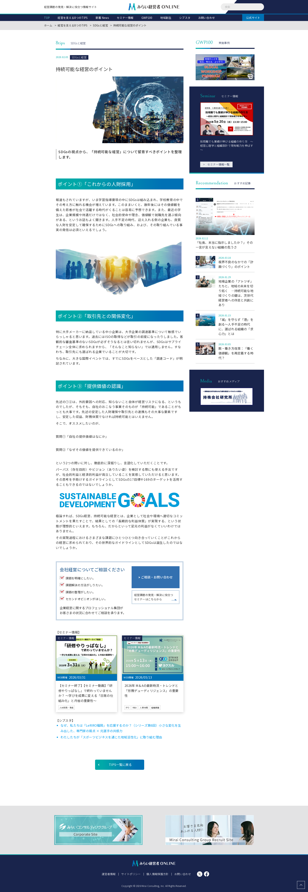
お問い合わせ (182, 874)
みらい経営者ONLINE (154, 7)
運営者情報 (109, 874)
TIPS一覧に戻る (120, 764)
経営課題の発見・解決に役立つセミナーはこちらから (153, 597)
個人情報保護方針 (157, 874)
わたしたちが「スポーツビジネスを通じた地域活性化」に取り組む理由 (111, 737)
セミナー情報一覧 (216, 164)
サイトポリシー (131, 874)
